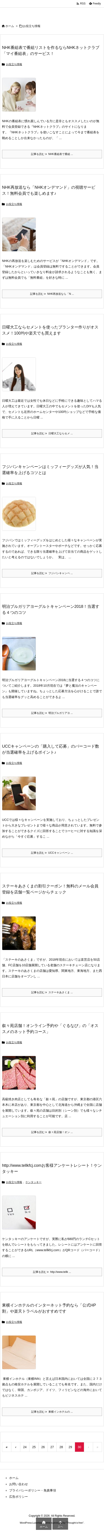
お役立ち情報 (14, 64)
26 (43, 1447)
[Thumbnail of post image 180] (20, 1215)
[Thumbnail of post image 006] (20, 517)
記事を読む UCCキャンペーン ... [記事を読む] (52, 852)
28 (61, 1447)
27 (52, 1447)
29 (70, 1447)
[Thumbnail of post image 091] (20, 936)
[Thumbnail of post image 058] (20, 657)
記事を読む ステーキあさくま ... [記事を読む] (52, 992)
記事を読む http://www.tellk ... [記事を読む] (52, 1272)
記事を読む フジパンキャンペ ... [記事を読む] (52, 573)
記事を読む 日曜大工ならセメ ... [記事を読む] (52, 433)
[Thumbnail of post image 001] (20, 377)
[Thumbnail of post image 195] (20, 98)
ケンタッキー (33, 1182)
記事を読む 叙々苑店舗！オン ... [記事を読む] (52, 1132)
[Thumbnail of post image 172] (20, 1355)
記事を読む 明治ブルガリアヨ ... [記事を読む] (52, 713)
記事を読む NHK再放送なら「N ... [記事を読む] (52, 293)
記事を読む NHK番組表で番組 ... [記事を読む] (52, 154)
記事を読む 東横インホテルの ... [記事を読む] (52, 1411)
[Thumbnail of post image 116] (20, 1076)
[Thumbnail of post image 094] (20, 796)
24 (25, 1447)
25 (34, 1447)
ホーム (9, 26)
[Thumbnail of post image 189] (20, 237)
